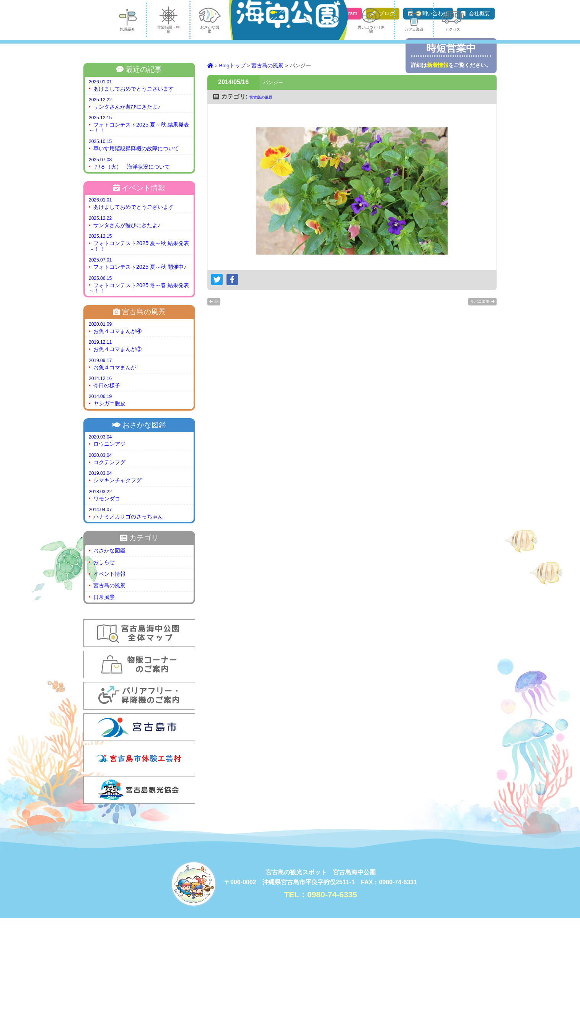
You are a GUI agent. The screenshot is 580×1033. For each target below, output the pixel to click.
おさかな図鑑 (205, 134)
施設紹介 (101, 134)
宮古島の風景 (109, 700)
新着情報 (437, 65)
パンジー (277, 195)
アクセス (478, 134)
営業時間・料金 (152, 134)
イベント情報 (109, 688)
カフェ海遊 (434, 134)
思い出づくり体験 (380, 134)
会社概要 (479, 13)
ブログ (387, 13)
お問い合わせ (432, 13)
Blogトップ (232, 180)
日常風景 (104, 712)
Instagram (345, 13)
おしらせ (104, 677)
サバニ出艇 (472, 416)
